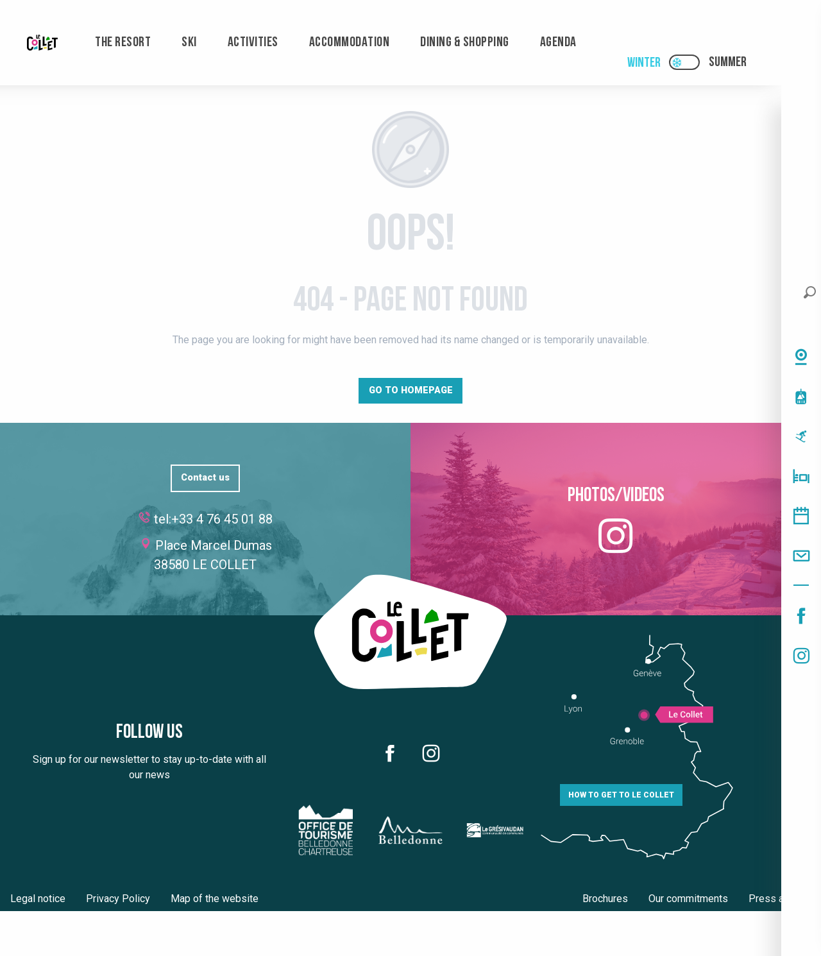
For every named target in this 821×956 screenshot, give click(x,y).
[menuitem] (42, 43)
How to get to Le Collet (621, 794)
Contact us (205, 477)
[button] (810, 292)
